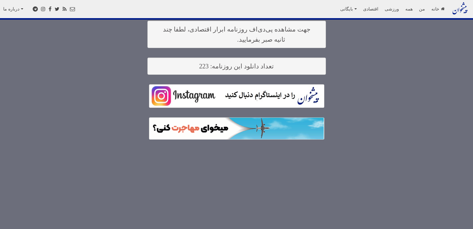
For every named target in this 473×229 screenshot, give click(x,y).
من (422, 8)
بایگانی (348, 8)
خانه (437, 8)
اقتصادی (370, 8)
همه (409, 8)
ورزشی (392, 8)
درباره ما (13, 8)
